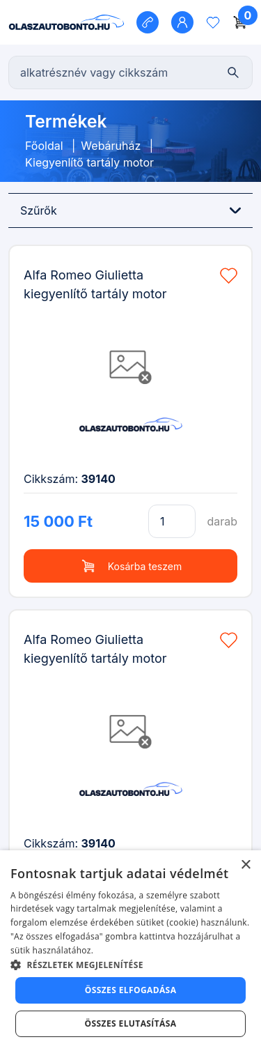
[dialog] (130, 950)
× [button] (245, 865)
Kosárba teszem (130, 566)
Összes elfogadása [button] (131, 990)
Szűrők (130, 210)
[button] (130, 965)
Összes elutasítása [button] (131, 1023)
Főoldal (44, 146)
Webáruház (111, 146)
